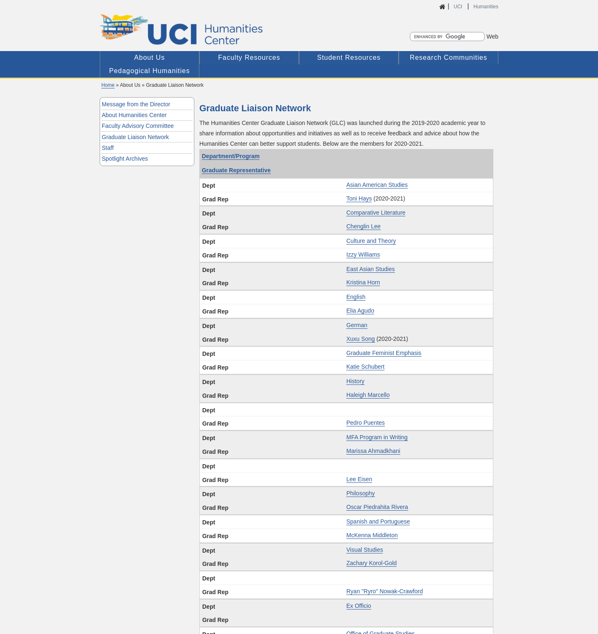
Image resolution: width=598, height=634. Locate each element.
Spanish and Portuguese (378, 521)
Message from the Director (136, 104)
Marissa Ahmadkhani (373, 451)
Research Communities (448, 57)
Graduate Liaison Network (135, 137)
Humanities (485, 7)
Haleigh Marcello (368, 395)
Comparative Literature (375, 212)
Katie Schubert (365, 366)
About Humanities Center (134, 115)
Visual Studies (364, 549)
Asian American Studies (377, 184)
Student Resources (348, 57)
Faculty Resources (249, 57)
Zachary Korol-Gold (371, 563)
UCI (458, 7)
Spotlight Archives (125, 158)
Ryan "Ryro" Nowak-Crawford (384, 591)
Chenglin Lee (363, 226)
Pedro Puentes (365, 422)
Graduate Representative (236, 170)
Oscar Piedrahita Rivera (377, 507)
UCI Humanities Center (225, 29)
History (355, 381)
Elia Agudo (360, 310)
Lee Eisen (359, 479)
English (355, 297)
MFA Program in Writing (377, 437)
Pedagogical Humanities (149, 70)
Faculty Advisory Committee (138, 125)
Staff (108, 147)
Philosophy (360, 493)
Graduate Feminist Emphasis (384, 353)
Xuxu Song (360, 338)
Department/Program (231, 156)
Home (108, 85)
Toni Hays (359, 198)
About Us (149, 57)
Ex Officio (358, 605)
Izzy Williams (363, 254)
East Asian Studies (370, 269)
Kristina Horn (363, 282)
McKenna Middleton (372, 535)
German (357, 325)
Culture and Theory (371, 240)
